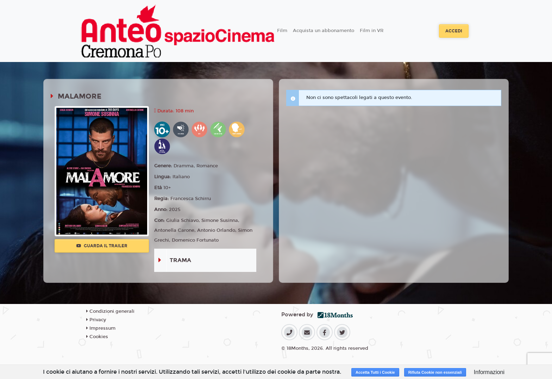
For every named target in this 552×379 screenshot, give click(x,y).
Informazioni (489, 372)
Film (282, 30)
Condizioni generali (110, 311)
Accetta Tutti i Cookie (375, 372)
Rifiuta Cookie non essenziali (435, 372)
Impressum (100, 328)
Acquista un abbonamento (323, 30)
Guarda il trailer (101, 245)
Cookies (97, 337)
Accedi (453, 31)
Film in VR (371, 30)
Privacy (96, 320)
